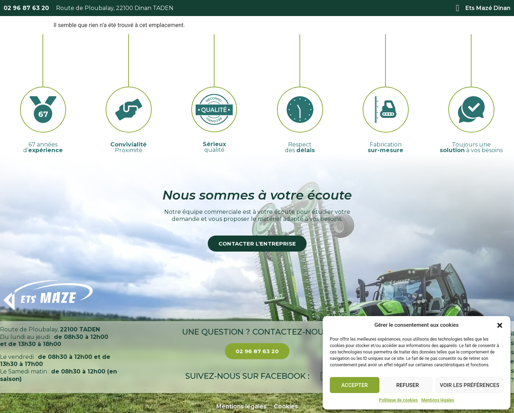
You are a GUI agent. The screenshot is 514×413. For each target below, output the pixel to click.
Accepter (354, 385)
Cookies (286, 406)
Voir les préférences (469, 385)
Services (248, 35)
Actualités (350, 34)
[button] (499, 325)
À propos (200, 34)
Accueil (157, 34)
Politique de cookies (398, 400)
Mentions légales (437, 400)
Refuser (407, 385)
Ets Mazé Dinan (487, 8)
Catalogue (298, 34)
